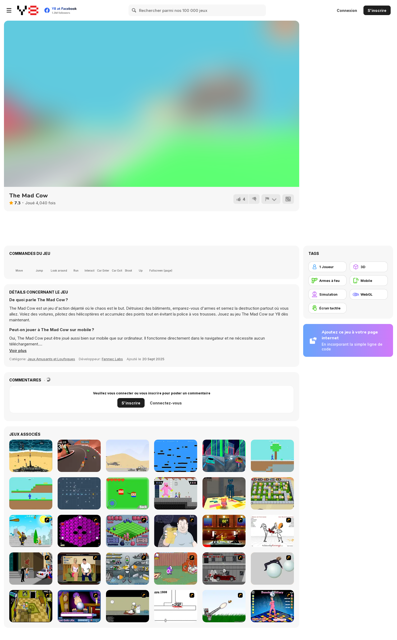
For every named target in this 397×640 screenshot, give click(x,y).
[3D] (369, 267)
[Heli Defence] (127, 456)
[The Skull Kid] (127, 606)
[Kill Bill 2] (224, 531)
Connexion (347, 10)
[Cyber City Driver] (224, 456)
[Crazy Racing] (79, 456)
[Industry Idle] (79, 493)
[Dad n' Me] (175, 568)
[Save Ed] (30, 606)
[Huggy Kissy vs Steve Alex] (175, 493)
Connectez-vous (166, 403)
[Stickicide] (175, 606)
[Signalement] (270, 199)
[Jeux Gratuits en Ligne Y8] (28, 10)
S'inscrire (377, 10)
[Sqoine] (175, 456)
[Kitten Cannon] (224, 606)
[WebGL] (369, 294)
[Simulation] (327, 294)
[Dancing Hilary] (272, 606)
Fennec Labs (112, 359)
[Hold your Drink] (175, 531)
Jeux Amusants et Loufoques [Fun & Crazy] (51, 359)
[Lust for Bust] (79, 568)
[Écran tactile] (327, 308)
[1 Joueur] (327, 267)
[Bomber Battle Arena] (272, 493)
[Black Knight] (30, 531)
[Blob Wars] (127, 531)
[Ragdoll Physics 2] (272, 568)
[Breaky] (127, 493)
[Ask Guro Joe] (79, 606)
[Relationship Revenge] (272, 531)
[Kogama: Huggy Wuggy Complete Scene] (224, 493)
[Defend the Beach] (30, 456)
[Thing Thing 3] (224, 568)
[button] (18, 351)
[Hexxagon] (79, 531)
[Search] (134, 10)
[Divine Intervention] (30, 568)
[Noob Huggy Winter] (272, 456)
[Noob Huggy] (30, 493)
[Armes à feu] (327, 280)
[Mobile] (369, 280)
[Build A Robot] (127, 568)
